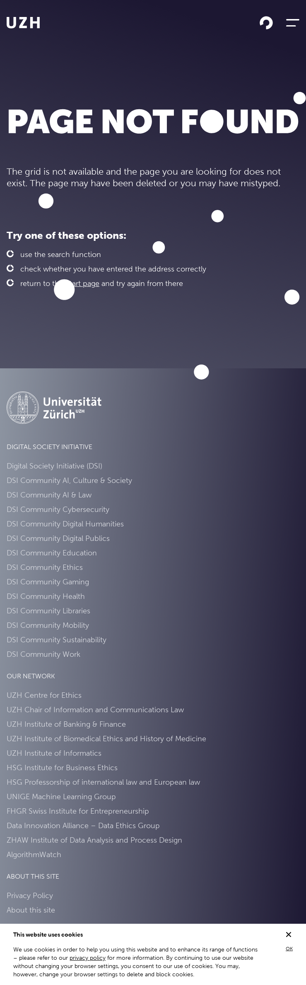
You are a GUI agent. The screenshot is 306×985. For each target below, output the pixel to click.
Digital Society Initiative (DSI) (54, 465)
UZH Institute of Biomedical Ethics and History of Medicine (106, 738)
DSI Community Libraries (48, 610)
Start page (82, 283)
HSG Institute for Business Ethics (62, 767)
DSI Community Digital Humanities (65, 523)
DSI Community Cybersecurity (58, 509)
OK (289, 948)
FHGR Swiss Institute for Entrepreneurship (78, 811)
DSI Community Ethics (45, 567)
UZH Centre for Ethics (44, 695)
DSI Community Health (46, 596)
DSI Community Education (52, 552)
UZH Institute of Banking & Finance (66, 724)
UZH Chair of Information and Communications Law (95, 709)
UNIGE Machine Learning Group (61, 796)
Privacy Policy (30, 895)
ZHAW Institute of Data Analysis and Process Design (94, 840)
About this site (31, 910)
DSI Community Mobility (48, 625)
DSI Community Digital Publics (58, 538)
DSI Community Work (43, 654)
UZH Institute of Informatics (54, 753)
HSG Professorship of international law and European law (103, 782)
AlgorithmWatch (34, 854)
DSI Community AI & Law (49, 494)
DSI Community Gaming (48, 581)
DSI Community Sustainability (56, 639)
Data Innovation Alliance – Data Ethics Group (83, 825)
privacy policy (88, 957)
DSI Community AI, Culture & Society (69, 480)
